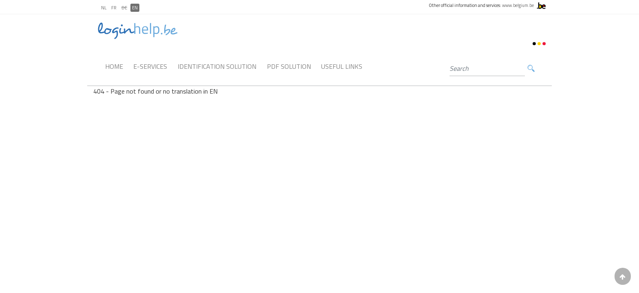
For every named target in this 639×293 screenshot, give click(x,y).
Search (531, 68)
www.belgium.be (518, 5)
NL (103, 7)
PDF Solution (289, 66)
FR (114, 7)
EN (135, 7)
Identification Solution (217, 66)
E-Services (150, 66)
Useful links (341, 66)
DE (124, 7)
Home (114, 66)
